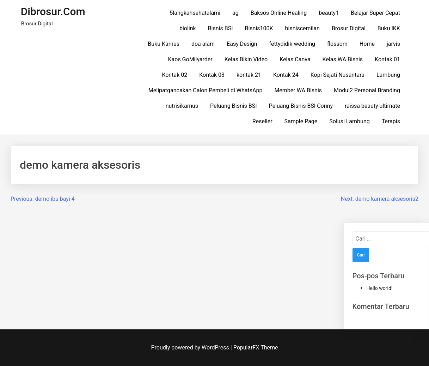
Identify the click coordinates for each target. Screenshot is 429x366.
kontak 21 (249, 75)
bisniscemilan (302, 28)
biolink (187, 28)
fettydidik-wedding (292, 44)
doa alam (203, 44)
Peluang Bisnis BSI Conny (301, 106)
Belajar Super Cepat (375, 13)
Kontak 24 (286, 75)
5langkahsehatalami (195, 13)
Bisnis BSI (220, 28)
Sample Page (301, 121)
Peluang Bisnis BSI (233, 106)
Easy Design (242, 44)
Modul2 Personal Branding (367, 90)
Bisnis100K (259, 28)
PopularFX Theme (255, 347)
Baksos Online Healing (279, 13)
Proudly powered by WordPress (191, 347)
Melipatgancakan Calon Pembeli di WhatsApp (205, 90)
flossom (337, 44)
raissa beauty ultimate (372, 106)
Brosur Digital (349, 28)
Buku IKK (389, 28)
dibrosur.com (53, 11)
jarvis (393, 44)
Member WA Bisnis (298, 90)
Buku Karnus (163, 44)
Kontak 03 (212, 75)
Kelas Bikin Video (246, 59)
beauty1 (329, 13)
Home (367, 44)
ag (235, 13)
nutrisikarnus (182, 106)
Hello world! (380, 288)
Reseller (262, 121)
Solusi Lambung (349, 121)
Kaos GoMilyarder (190, 59)
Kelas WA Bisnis (343, 59)
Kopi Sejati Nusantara (337, 75)
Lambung (388, 75)
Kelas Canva (295, 59)
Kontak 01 (387, 59)
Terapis (391, 121)
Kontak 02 (174, 75)
